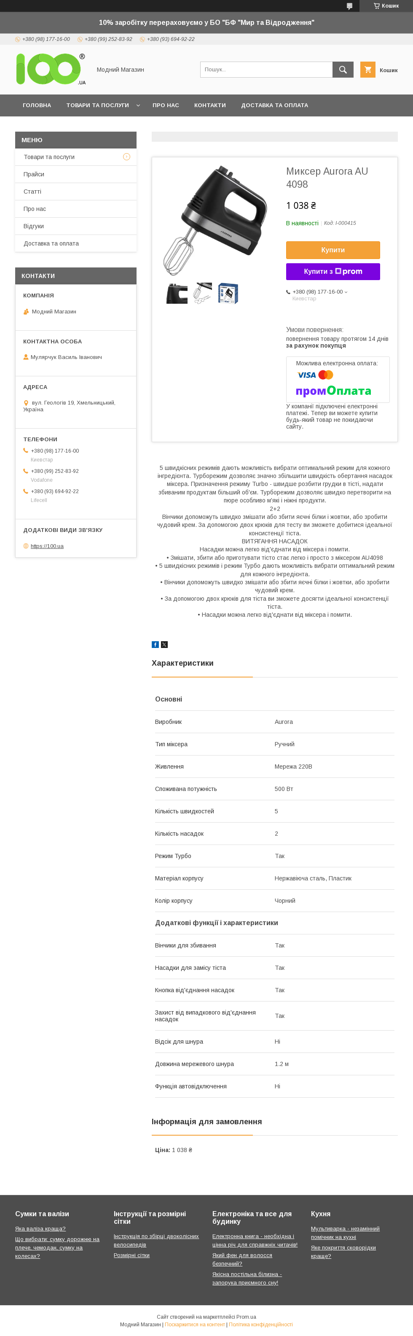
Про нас (166, 105)
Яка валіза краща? (40, 1228)
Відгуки (34, 226)
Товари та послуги (97, 105)
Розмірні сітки (132, 1255)
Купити (333, 250)
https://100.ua (47, 546)
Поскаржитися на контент (195, 1325)
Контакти (210, 105)
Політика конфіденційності (261, 1325)
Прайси (34, 174)
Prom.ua (246, 1317)
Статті (32, 191)
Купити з (333, 271)
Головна (37, 105)
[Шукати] (343, 70)
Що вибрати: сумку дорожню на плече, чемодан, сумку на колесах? (57, 1247)
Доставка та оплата (274, 105)
